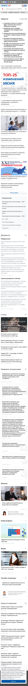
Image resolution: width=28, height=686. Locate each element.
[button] (22, 2)
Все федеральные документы (7, 275)
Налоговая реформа (8, 222)
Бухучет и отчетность (7, 381)
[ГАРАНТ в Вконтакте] (2, 2)
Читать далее (14, 193)
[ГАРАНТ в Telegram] (8, 2)
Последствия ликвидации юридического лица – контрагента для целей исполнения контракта (13, 445)
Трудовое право (6, 438)
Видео (3, 548)
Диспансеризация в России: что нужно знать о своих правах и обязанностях (12, 341)
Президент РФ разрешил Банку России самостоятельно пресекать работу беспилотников (14, 40)
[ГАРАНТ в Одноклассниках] (13, 2)
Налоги (4, 396)
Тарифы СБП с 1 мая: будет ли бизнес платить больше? (12, 354)
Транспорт (12, 189)
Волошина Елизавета (13, 512)
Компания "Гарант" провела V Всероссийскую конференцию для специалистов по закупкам (11, 655)
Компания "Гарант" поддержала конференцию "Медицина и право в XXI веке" (12, 646)
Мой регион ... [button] (24, 308)
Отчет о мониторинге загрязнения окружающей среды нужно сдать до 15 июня (14, 67)
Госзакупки (5, 228)
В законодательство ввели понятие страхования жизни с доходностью (11, 139)
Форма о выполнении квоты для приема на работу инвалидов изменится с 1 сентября (13, 110)
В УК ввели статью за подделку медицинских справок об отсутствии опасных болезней (13, 55)
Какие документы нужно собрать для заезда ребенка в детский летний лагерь (14, 60)
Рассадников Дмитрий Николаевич (17, 591)
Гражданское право (7, 414)
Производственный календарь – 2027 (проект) (13, 202)
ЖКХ (8, 135)
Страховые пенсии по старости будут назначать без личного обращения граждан (13, 24)
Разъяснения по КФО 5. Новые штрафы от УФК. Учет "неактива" (13, 568)
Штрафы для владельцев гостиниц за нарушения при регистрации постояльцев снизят (14, 45)
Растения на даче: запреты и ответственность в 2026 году (9, 335)
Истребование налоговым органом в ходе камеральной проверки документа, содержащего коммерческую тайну (13, 472)
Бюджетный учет (13, 158)
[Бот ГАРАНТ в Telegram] (10, 2)
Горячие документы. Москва (10, 278)
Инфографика (6, 521)
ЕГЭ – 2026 (5, 219)
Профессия (12, 106)
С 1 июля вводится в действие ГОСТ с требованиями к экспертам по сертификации (11, 102)
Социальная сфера (14, 344)
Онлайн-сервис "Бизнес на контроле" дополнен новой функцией (12, 607)
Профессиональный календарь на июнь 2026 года (13, 540)
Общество (9, 97)
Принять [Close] (13, 681)
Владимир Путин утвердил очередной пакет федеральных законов (13, 30)
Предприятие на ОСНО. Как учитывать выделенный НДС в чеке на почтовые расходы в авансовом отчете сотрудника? (13, 376)
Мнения (4, 483)
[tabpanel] (14, 42)
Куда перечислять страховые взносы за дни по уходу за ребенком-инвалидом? (13, 457)
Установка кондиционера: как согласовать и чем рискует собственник (13, 132)
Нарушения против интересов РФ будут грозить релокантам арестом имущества (13, 146)
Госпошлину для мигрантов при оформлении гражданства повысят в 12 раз (14, 50)
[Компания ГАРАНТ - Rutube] (15, 2)
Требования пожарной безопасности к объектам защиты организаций (13, 583)
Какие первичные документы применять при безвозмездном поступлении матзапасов (13, 154)
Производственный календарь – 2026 (13, 216)
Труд (11, 113)
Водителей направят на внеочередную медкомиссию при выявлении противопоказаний (12, 185)
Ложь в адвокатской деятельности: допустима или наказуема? (12, 504)
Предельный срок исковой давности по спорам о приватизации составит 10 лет (15, 35)
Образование (23, 330)
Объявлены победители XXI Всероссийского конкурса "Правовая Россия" (13, 177)
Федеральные (5, 239)
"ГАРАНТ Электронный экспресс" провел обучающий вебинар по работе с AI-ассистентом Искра (13, 638)
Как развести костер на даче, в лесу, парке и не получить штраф (14, 348)
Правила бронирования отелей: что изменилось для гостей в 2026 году (11, 360)
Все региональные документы (7, 308)
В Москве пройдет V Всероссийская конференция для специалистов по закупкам (11, 664)
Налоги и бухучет (11, 543)
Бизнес (12, 357)
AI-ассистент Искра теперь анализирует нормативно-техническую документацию (13, 630)
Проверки (12, 69)
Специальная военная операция (11, 225)
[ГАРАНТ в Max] (6, 2)
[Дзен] (4, 2)
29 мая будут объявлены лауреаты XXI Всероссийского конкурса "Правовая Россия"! (12, 622)
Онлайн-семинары (8, 578)
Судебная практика (14, 12)
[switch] (3, 9)
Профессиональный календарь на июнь (12, 212)
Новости (4, 19)
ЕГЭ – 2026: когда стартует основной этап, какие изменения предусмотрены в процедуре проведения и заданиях (13, 325)
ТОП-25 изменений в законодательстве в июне (14, 207)
